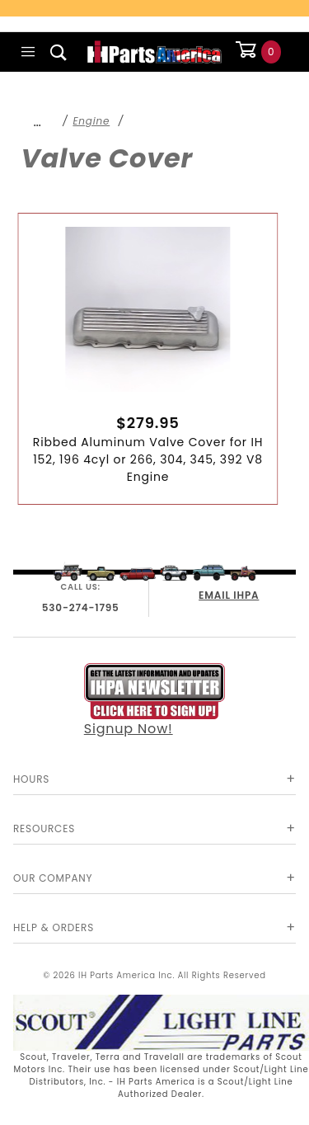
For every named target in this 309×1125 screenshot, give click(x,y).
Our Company (52, 878)
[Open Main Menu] (28, 52)
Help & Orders (53, 927)
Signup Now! (155, 700)
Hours (31, 779)
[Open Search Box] (59, 52)
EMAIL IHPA (229, 595)
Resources (44, 828)
